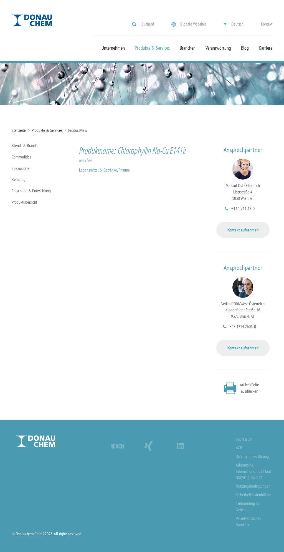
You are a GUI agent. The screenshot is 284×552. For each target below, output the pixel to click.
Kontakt (266, 24)
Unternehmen (113, 48)
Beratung (19, 179)
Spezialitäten (21, 168)
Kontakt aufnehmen (242, 230)
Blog (245, 48)
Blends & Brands (24, 145)
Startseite (19, 130)
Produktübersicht (24, 202)
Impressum (244, 439)
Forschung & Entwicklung (31, 190)
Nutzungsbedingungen (253, 486)
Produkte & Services (152, 48)
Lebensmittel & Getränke (98, 170)
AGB (239, 447)
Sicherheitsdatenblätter (253, 494)
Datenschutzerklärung (252, 456)
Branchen (188, 48)
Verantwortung (218, 48)
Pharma (124, 170)
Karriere (265, 48)
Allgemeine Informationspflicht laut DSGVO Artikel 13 (253, 471)
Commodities (21, 157)
